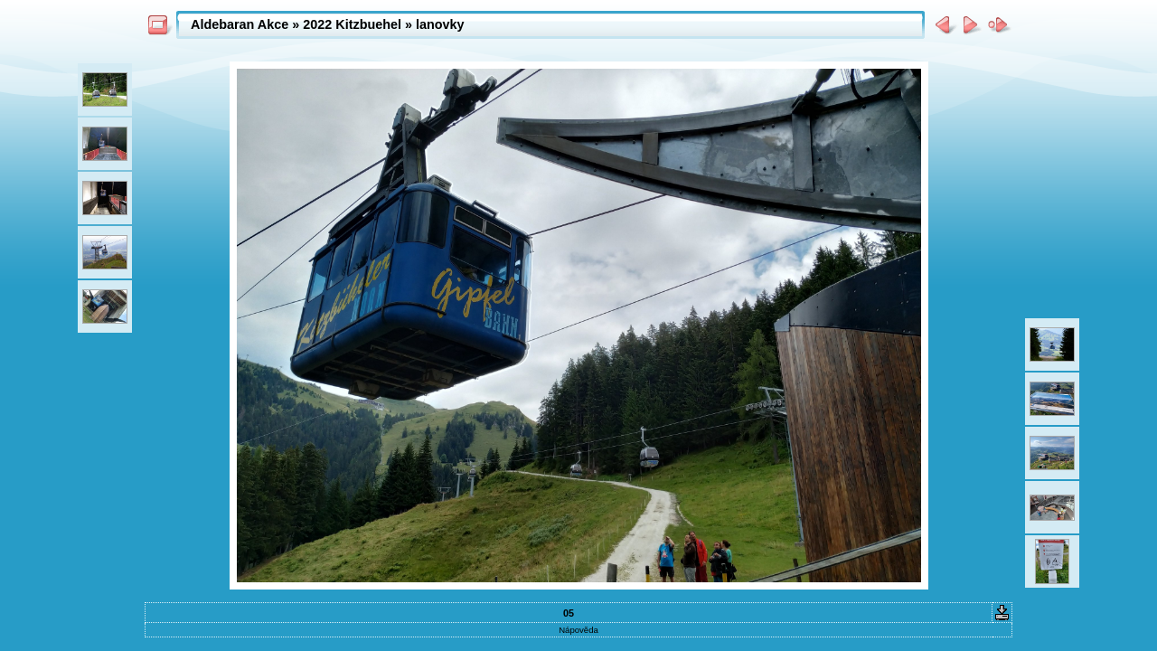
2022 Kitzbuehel (352, 24)
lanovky (440, 24)
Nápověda (578, 630)
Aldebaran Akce (239, 24)
